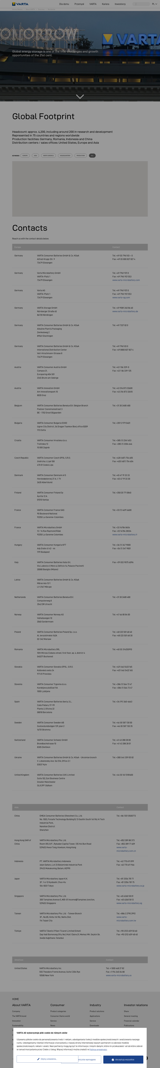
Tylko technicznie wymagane (82, 1059)
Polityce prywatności (99, 1049)
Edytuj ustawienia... (39, 1059)
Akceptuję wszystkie (124, 1059)
